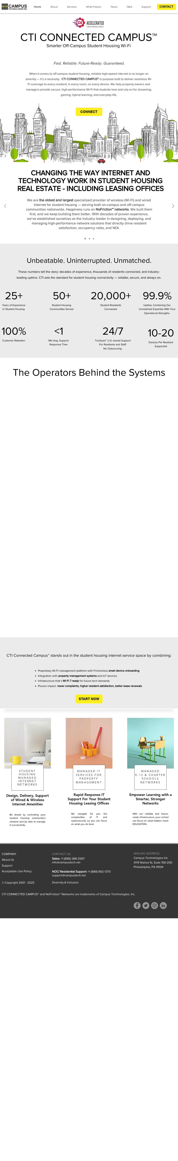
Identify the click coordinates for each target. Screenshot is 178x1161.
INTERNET (27, 781)
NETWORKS (27, 784)
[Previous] (5, 206)
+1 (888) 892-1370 (99, 871)
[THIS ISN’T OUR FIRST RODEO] (93, 238)
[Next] (173, 206)
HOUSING (27, 774)
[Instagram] (154, 905)
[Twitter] (145, 905)
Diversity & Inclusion (65, 882)
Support (7, 865)
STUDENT (27, 771)
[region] (27, 780)
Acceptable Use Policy (17, 871)
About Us (8, 859)
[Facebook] (137, 905)
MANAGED (27, 777)
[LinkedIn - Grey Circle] (163, 905)
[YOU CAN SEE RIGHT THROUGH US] (89, 238)
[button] (166, 7)
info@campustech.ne (65, 862)
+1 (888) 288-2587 (73, 858)
